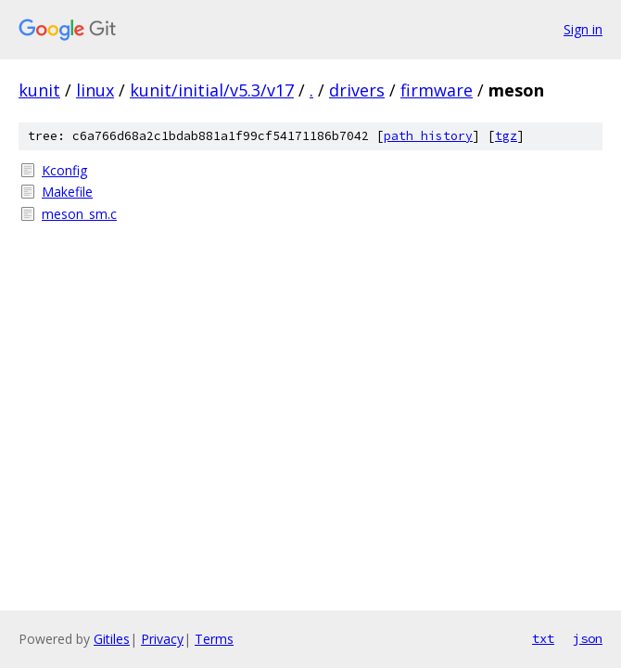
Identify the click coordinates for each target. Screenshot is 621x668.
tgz (506, 136)
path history (428, 136)
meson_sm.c (79, 214)
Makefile (67, 191)
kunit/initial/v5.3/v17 (212, 90)
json (587, 638)
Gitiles (112, 639)
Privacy (162, 639)
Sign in (583, 29)
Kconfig (64, 170)
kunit (39, 90)
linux (95, 90)
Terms (214, 639)
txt (543, 638)
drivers (357, 90)
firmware (436, 90)
